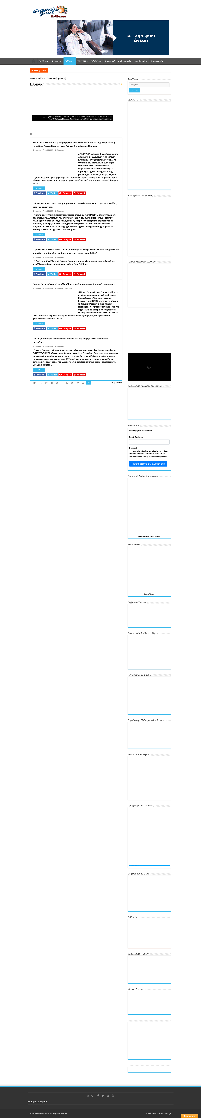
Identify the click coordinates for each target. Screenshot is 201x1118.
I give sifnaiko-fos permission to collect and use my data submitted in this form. (148, 452)
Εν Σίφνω (43, 61)
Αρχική (33, 61)
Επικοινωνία (157, 61)
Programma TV (134, 865)
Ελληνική (60, 150)
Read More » (38, 188)
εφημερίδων (156, 536)
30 (57, 383)
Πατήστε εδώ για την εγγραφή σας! (148, 464)
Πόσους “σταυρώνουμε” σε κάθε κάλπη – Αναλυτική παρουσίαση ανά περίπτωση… (74, 284)
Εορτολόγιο (149, 594)
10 (46, 383)
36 (72, 383)
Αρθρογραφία (124, 61)
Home (32, 78)
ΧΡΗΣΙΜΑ (81, 61)
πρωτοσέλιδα (144, 536)
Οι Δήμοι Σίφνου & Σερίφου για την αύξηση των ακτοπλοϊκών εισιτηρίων (83, 119)
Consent (133, 448)
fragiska (37, 150)
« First (34, 383)
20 (52, 383)
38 (83, 383)
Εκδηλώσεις (96, 61)
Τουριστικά (110, 61)
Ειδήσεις (69, 61)
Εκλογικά (56, 61)
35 (67, 383)
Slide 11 (31, 134)
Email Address (136, 437)
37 (77, 383)
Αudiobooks (141, 61)
